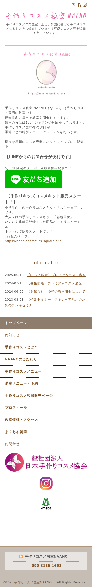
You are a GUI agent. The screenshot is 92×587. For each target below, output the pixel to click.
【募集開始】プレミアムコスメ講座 (54, 283)
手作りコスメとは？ (21, 347)
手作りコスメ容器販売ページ (29, 396)
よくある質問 (16, 432)
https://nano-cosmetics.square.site (33, 241)
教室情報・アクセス (21, 420)
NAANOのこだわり (21, 359)
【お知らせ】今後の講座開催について (56, 291)
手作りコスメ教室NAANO (34, 582)
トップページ (16, 323)
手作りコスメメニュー (23, 371)
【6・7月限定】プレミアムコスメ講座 (56, 275)
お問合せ (12, 444)
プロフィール (16, 408)
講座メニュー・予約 (21, 383)
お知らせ (12, 335)
